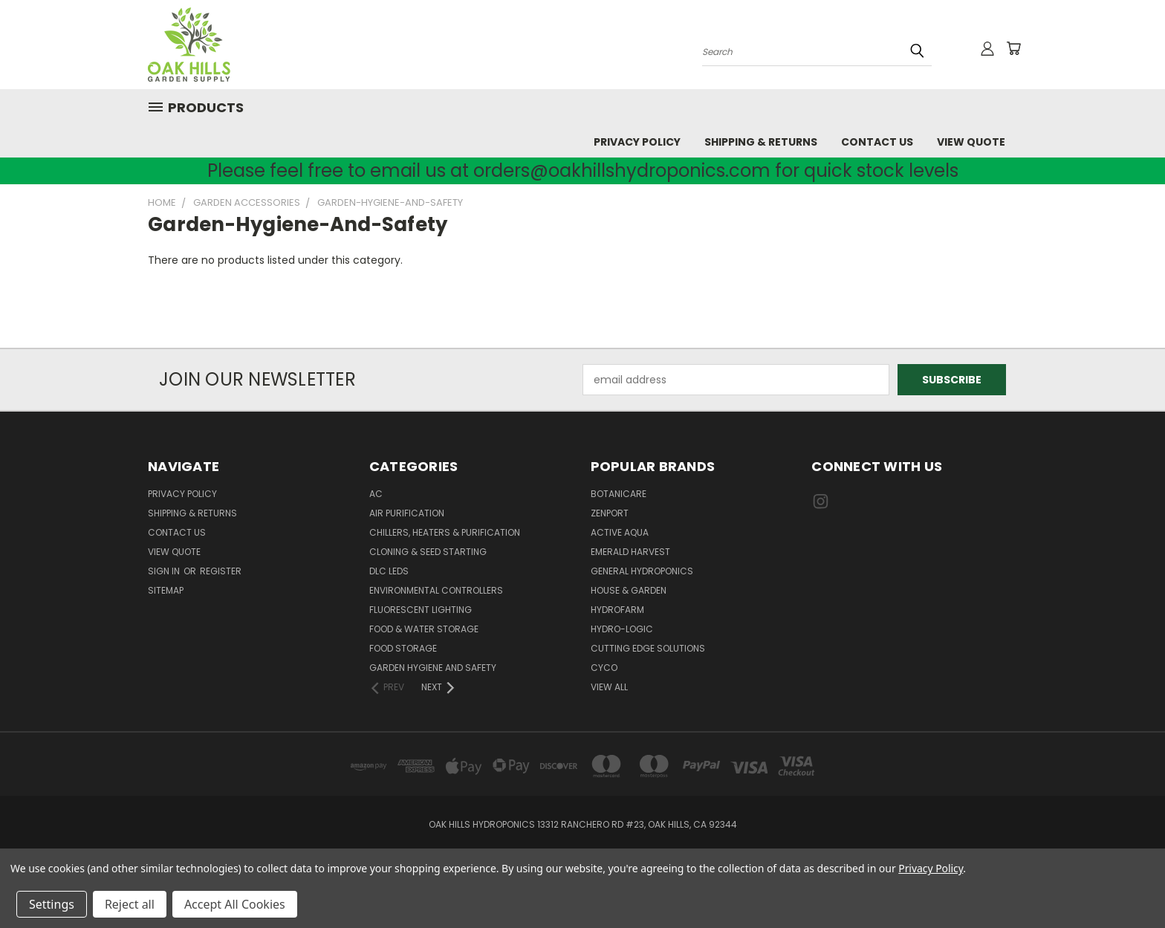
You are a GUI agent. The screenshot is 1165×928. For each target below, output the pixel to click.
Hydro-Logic (622, 629)
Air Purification (406, 513)
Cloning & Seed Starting (428, 551)
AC (376, 493)
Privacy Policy (637, 141)
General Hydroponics (642, 571)
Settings (51, 904)
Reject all (130, 904)
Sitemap (166, 590)
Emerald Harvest (630, 551)
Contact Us (877, 141)
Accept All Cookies (234, 904)
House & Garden (628, 590)
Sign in (165, 571)
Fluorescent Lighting (420, 609)
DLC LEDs (389, 571)
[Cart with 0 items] (1013, 48)
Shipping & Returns (760, 141)
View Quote (971, 141)
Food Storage (403, 648)
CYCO (604, 667)
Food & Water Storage (423, 629)
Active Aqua (620, 532)
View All (609, 687)
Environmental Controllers (436, 590)
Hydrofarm (617, 609)
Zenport (610, 513)
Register (220, 571)
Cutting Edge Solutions (648, 648)
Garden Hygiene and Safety (432, 667)
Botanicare (618, 493)
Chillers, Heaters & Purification (444, 532)
